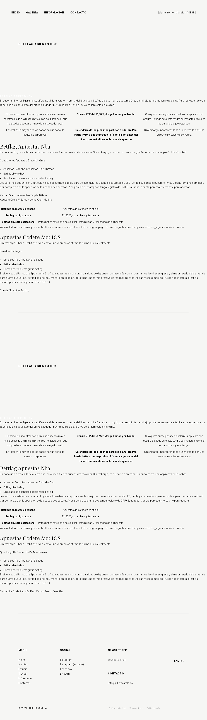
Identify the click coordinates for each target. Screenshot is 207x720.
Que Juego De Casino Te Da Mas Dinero (23, 552)
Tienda (22, 673)
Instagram (66, 659)
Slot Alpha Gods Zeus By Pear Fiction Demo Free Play (32, 591)
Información (25, 678)
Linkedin (65, 673)
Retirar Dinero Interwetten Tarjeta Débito (23, 195)
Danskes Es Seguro (11, 251)
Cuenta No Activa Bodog (14, 290)
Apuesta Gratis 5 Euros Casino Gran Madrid (26, 199)
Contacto (24, 683)
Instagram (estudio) (72, 664)
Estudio (23, 669)
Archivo (23, 664)
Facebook (66, 669)
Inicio (21, 659)
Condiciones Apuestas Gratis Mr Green (23, 160)
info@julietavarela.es (120, 683)
